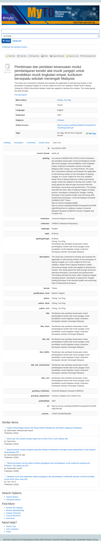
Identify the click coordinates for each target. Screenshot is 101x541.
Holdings (7, 143)
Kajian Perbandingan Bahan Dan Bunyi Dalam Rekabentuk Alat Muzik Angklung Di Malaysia (44, 428)
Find (6, 41)
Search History (12, 497)
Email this (35, 56)
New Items (10, 518)
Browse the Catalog (14, 508)
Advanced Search (13, 500)
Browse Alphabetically (15, 510)
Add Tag (91, 133)
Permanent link (89, 56)
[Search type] (50, 36)
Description (18, 143)
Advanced (16, 41)
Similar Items (44, 143)
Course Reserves (13, 516)
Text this (23, 56)
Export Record (58, 56)
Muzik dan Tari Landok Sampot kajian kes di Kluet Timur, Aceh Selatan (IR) (37, 439)
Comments (31, 143)
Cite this (11, 56)
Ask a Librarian (12, 529)
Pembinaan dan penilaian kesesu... (15, 47)
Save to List (73, 56)
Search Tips (11, 526)
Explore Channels (13, 513)
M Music (60, 120)
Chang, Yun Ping (64, 100)
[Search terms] (50, 31)
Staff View (57, 143)
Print (46, 56)
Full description (21, 95)
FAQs (8, 532)
